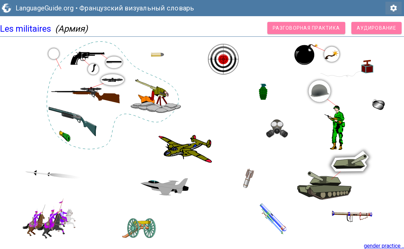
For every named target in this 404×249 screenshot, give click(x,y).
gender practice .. (384, 246)
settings (393, 8)
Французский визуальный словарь (136, 8)
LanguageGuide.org (45, 8)
